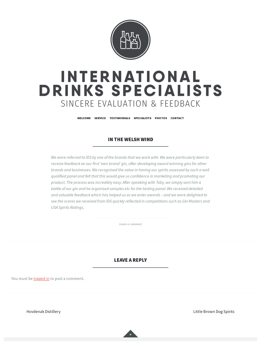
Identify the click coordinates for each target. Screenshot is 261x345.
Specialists (142, 118)
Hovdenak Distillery (43, 311)
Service (100, 118)
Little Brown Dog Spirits (214, 311)
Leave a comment (130, 224)
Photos (161, 118)
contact (177, 118)
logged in (41, 278)
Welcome (84, 118)
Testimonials (120, 118)
